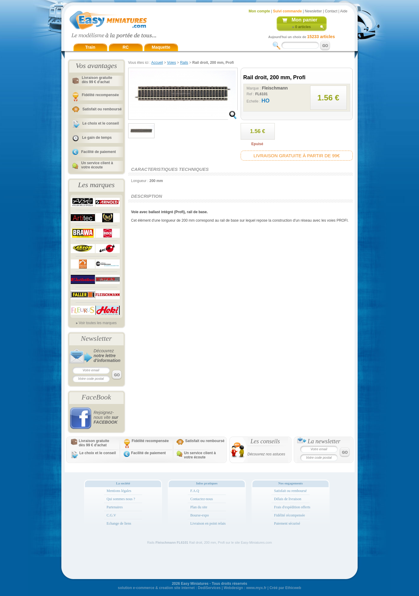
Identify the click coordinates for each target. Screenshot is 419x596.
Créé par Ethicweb (285, 588)
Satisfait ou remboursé (102, 109)
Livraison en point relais (208, 523)
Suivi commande (287, 11)
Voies (171, 62)
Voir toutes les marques (97, 323)
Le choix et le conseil (101, 123)
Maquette (161, 47)
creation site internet (177, 588)
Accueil (157, 62)
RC (125, 47)
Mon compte (259, 11)
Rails (184, 62)
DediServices (209, 588)
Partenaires (115, 507)
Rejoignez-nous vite (106, 417)
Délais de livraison (287, 499)
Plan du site (198, 507)
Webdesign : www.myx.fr (245, 588)
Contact (331, 11)
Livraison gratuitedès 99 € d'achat (97, 80)
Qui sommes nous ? (121, 499)
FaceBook (96, 397)
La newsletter (324, 441)
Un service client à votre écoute (97, 165)
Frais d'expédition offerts (292, 507)
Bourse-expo (199, 515)
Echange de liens (119, 523)
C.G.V (111, 515)
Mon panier (304, 19)
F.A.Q (194, 491)
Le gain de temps (97, 137)
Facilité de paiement (98, 152)
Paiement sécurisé (287, 523)
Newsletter (313, 11)
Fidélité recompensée (100, 95)
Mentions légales (119, 491)
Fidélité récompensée (289, 515)
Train (90, 47)
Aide (343, 11)
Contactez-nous (201, 499)
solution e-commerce (136, 588)
